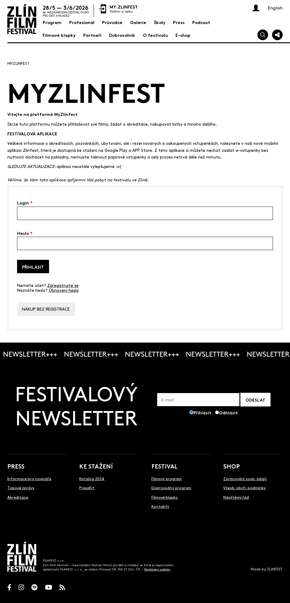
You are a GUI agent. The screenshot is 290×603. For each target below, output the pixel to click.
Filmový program (166, 478)
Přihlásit (33, 267)
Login (25, 202)
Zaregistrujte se (63, 285)
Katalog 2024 (91, 478)
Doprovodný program (171, 487)
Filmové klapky (164, 497)
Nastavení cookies (157, 569)
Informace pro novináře (29, 478)
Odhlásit (228, 412)
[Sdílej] (277, 35)
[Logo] (21, 19)
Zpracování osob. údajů (245, 478)
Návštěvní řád (236, 497)
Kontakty (160, 506)
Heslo (25, 232)
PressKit (86, 487)
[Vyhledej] (262, 35)
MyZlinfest (18, 63)
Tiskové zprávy (20, 487)
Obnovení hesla (64, 290)
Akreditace (17, 497)
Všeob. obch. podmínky (244, 487)
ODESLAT (255, 400)
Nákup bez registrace (46, 309)
